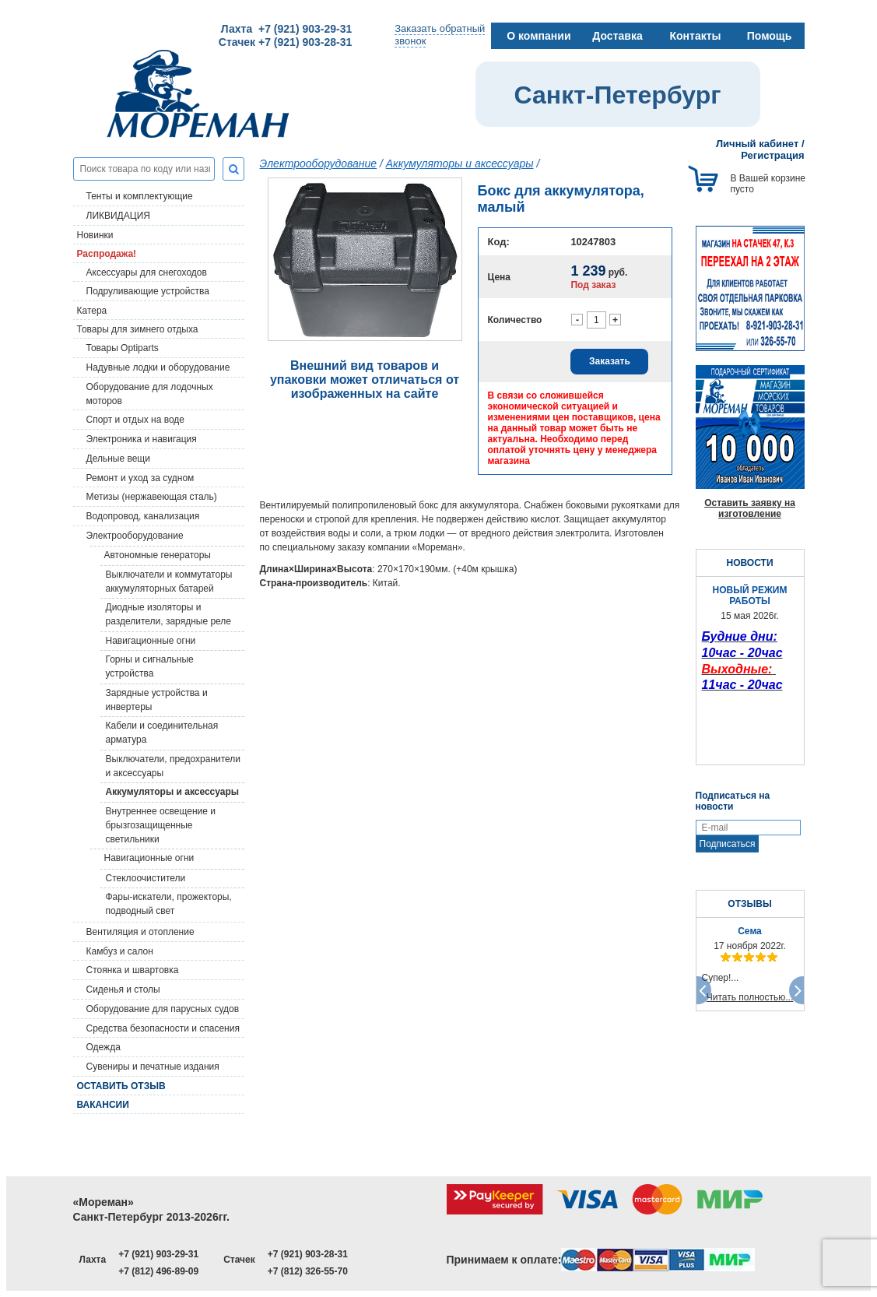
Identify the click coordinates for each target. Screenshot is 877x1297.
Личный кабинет (757, 143)
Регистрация (772, 155)
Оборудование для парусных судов (163, 1009)
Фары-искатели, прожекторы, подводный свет (169, 903)
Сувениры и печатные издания (152, 1066)
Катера (92, 310)
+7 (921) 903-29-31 (158, 1254)
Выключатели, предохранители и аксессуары (173, 766)
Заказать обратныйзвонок (440, 35)
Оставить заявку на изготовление (749, 508)
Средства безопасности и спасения (163, 1028)
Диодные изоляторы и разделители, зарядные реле (169, 614)
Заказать (609, 361)
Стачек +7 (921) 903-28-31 (285, 42)
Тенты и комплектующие (139, 196)
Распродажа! (107, 253)
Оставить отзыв (121, 1086)
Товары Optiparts (122, 348)
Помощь (769, 36)
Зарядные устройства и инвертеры (157, 699)
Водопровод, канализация (143, 516)
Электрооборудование (135, 535)
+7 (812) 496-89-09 (158, 1271)
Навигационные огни (151, 640)
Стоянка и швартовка (132, 970)
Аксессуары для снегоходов (146, 272)
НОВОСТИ (749, 562)
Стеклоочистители (146, 878)
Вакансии (103, 1104)
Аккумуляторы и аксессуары (173, 791)
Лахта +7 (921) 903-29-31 (286, 29)
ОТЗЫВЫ (749, 903)
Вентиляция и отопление (140, 931)
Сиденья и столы (123, 989)
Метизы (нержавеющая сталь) (151, 496)
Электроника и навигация (141, 439)
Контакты (695, 36)
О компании (538, 36)
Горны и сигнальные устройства (150, 666)
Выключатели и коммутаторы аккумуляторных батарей (169, 581)
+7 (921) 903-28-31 (308, 1254)
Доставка (617, 36)
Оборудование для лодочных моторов (149, 393)
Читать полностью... (750, 997)
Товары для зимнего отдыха (137, 329)
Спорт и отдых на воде (135, 419)
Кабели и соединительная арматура (162, 732)
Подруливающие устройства (147, 291)
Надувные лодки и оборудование (158, 367)
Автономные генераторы (157, 555)
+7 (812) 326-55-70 (308, 1271)
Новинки (95, 235)
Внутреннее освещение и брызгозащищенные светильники (161, 825)
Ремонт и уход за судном (140, 478)
